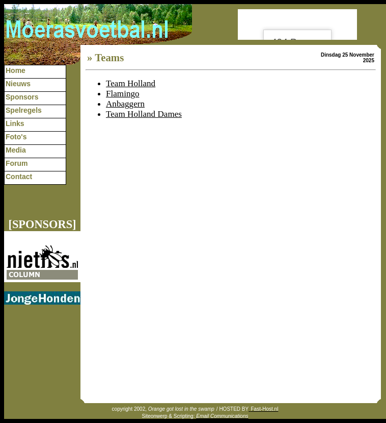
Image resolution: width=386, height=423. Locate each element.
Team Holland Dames (144, 114)
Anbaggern (125, 104)
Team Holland (130, 83)
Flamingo (123, 93)
